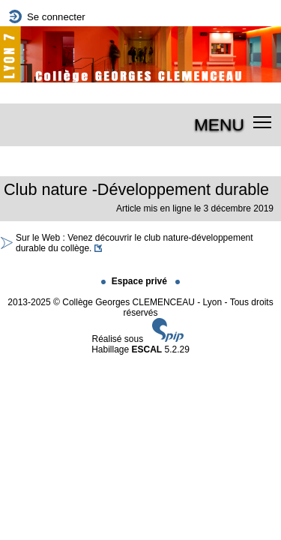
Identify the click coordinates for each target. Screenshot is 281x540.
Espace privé (135, 281)
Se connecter (56, 16)
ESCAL (147, 349)
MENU (219, 124)
